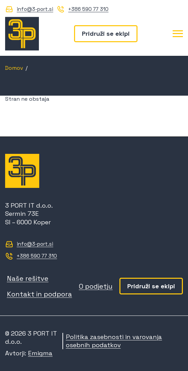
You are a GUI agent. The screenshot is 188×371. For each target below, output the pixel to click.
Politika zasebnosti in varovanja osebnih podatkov (114, 341)
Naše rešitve (27, 278)
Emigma (40, 353)
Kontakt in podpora (39, 294)
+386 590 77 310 (88, 9)
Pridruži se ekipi (106, 33)
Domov (14, 67)
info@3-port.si (35, 9)
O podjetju (96, 286)
